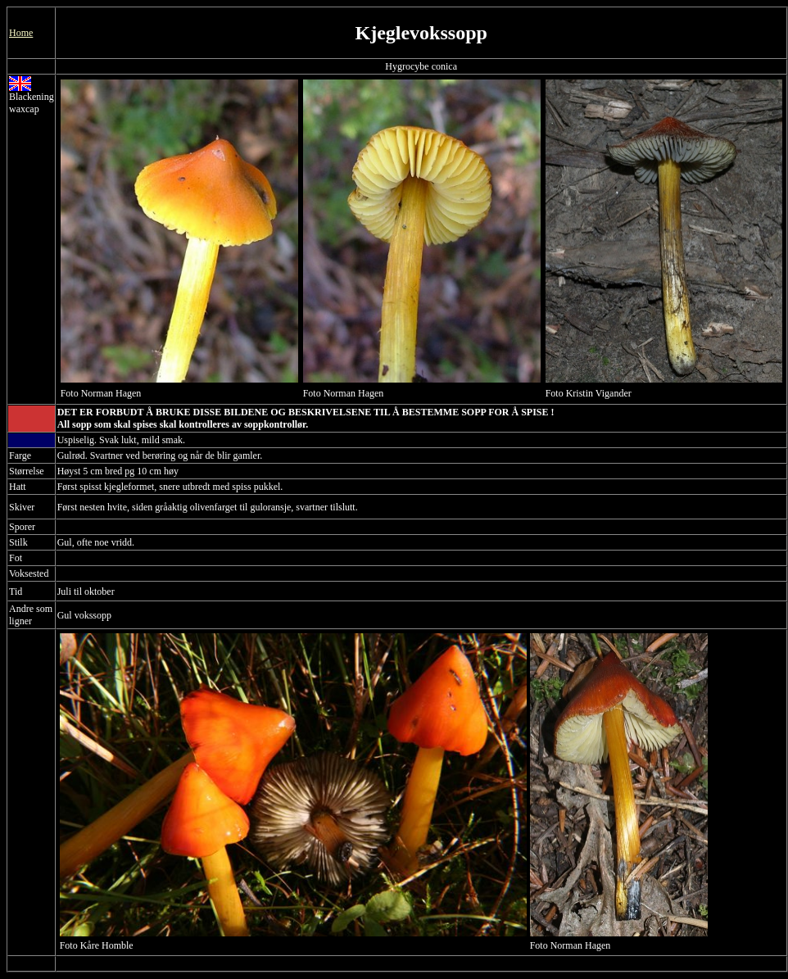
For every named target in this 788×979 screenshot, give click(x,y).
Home (21, 33)
